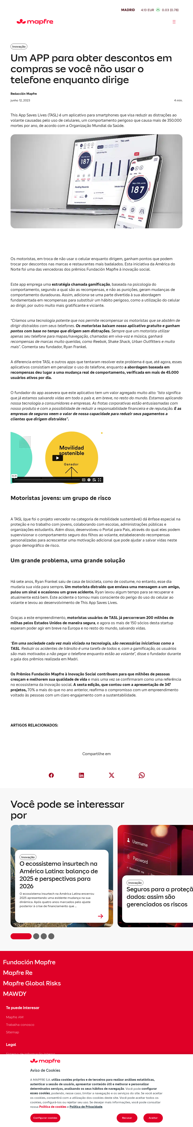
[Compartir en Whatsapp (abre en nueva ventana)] (142, 775)
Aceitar (153, 1117)
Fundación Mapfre (29, 962)
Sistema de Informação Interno (30, 1054)
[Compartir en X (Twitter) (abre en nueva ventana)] (112, 775)
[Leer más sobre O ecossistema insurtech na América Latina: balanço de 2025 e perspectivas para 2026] (62, 916)
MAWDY (14, 994)
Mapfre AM (14, 1017)
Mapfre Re (17, 973)
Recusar (127, 1117)
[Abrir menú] (174, 22)
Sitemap (12, 1032)
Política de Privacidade (86, 1107)
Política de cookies (52, 1107)
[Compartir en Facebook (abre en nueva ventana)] (51, 775)
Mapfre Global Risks (32, 983)
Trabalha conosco (20, 1024)
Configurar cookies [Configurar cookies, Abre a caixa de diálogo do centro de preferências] (45, 1117)
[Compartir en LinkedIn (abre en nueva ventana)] (81, 775)
